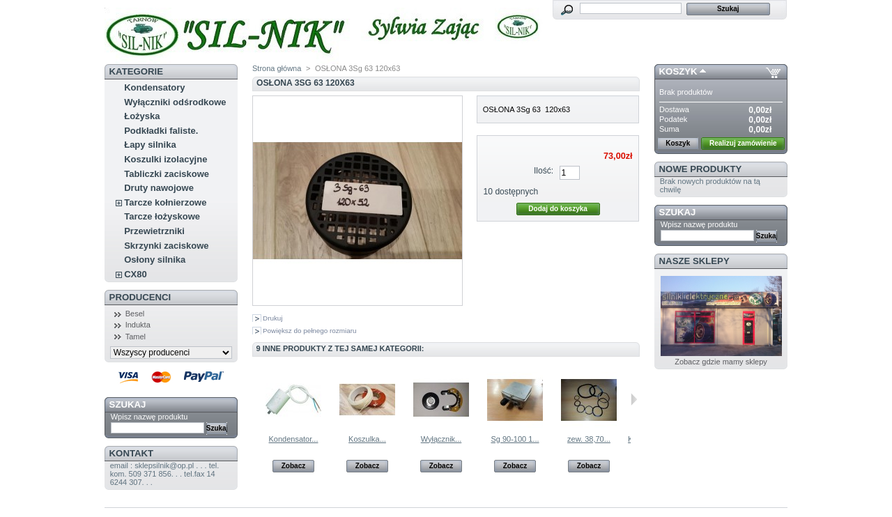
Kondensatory (154, 87)
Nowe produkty (700, 169)
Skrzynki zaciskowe (166, 245)
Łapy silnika (150, 144)
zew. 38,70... (588, 439)
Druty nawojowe (159, 188)
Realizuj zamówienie (743, 143)
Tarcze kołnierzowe (165, 202)
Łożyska (142, 116)
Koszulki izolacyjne (165, 159)
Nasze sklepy (694, 261)
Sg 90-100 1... (515, 439)
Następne (634, 399)
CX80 (135, 274)
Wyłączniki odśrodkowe (175, 102)
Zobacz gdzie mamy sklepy (721, 361)
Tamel (135, 336)
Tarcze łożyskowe (162, 216)
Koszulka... (367, 439)
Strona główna (276, 68)
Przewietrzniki (154, 231)
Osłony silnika (154, 259)
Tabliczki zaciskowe (166, 174)
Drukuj (273, 318)
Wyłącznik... (441, 439)
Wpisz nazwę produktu (149, 416)
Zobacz (293, 466)
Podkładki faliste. (161, 130)
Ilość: (543, 171)
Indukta (138, 325)
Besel (135, 313)
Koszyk (678, 71)
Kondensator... (293, 439)
